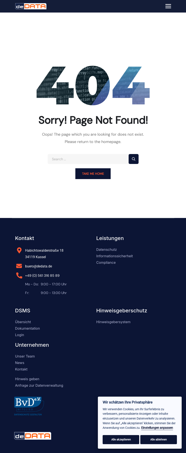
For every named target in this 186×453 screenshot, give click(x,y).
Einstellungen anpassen (157, 428)
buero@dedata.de (38, 266)
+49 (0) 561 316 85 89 (42, 275)
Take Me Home (93, 174)
